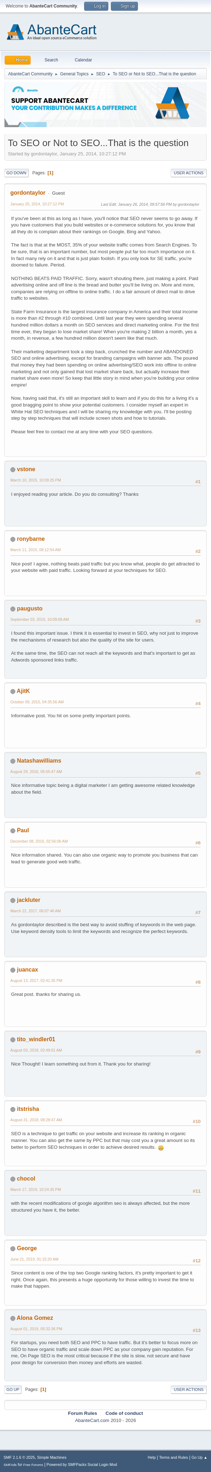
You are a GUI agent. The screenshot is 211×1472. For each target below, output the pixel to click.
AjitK (23, 691)
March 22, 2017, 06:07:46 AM (35, 911)
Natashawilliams (39, 761)
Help (152, 1457)
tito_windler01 (36, 1039)
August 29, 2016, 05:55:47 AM (36, 771)
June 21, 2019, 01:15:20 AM (34, 1259)
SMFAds (10, 1465)
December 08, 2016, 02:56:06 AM (39, 841)
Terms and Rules (173, 1457)
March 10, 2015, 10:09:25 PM (35, 480)
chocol (26, 1179)
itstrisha (28, 1109)
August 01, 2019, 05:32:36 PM (36, 1329)
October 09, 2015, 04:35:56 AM (37, 702)
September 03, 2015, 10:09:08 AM (39, 619)
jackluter (28, 900)
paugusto (29, 608)
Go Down (16, 173)
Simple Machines (51, 1457)
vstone (26, 469)
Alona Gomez (35, 1318)
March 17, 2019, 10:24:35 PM (35, 1189)
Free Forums (33, 1465)
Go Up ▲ (199, 1457)
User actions (189, 173)
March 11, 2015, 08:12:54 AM (35, 550)
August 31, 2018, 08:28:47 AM (36, 1120)
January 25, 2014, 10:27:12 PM (37, 204)
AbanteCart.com (92, 1420)
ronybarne (31, 539)
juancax (27, 970)
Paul (23, 830)
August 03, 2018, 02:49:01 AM (36, 1050)
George (27, 1248)
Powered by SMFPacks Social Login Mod (82, 1464)
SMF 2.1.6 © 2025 (19, 1457)
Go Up (12, 1389)
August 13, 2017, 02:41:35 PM (36, 980)
